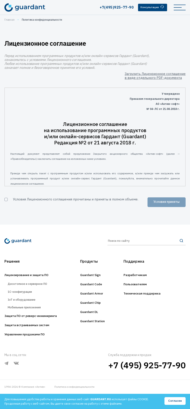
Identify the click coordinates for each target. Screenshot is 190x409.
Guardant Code (91, 291)
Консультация (150, 7)
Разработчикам (139, 282)
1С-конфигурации (22, 301)
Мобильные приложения (28, 320)
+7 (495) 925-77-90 (147, 380)
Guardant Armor (92, 301)
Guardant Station (93, 330)
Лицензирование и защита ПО (31, 282)
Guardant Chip (90, 311)
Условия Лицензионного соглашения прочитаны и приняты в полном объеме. (75, 199)
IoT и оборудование (24, 311)
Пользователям (139, 291)
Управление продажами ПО (29, 349)
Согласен (175, 401)
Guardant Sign (90, 282)
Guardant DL (89, 320)
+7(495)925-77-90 (113, 7)
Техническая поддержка (147, 301)
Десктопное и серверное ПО (31, 292)
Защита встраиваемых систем (31, 339)
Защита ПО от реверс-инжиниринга (37, 330)
